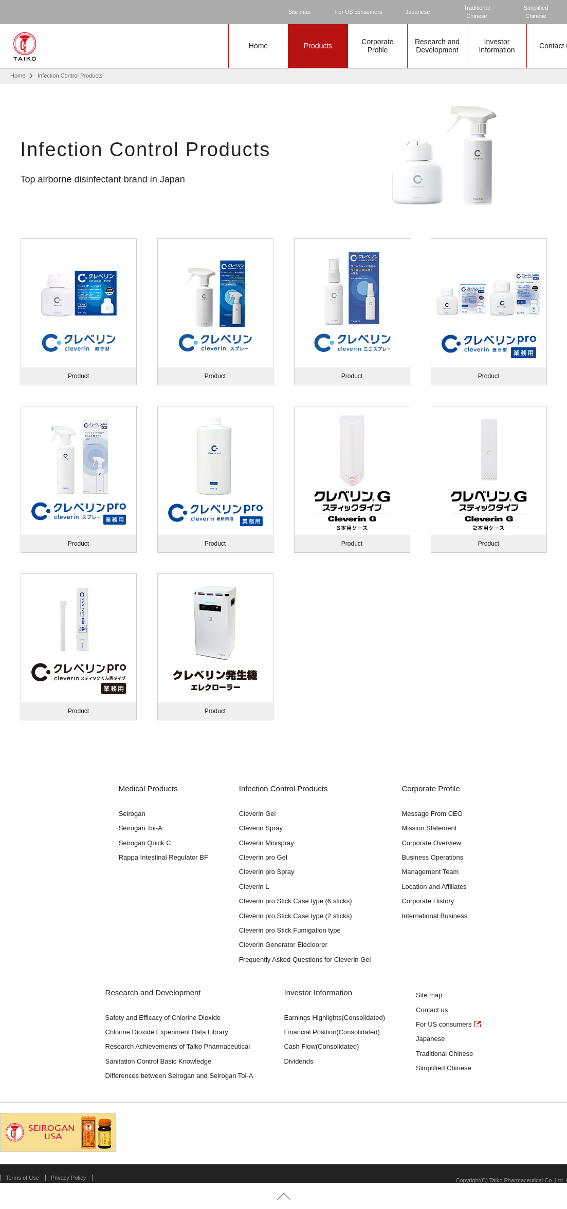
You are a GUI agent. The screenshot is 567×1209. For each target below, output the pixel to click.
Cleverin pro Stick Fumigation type (290, 930)
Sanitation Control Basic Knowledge (158, 1061)
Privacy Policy (68, 1178)
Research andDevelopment (437, 46)
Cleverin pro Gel (263, 857)
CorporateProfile (377, 46)
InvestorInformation (497, 46)
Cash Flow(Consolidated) (321, 1046)
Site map (299, 12)
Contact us (432, 1010)
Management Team (430, 872)
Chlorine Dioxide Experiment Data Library (166, 1032)
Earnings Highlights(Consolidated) (334, 1017)
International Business (434, 916)
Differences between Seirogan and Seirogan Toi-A (179, 1076)
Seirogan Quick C (145, 843)
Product (78, 376)
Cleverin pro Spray (267, 872)
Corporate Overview (431, 843)
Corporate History (427, 901)
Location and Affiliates (433, 886)
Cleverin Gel (257, 813)
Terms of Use (22, 1178)
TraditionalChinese (477, 12)
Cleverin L (254, 886)
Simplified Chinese (443, 1068)
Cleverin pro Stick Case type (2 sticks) (295, 916)
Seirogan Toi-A (140, 828)
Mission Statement (428, 828)
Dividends (298, 1061)
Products (318, 46)
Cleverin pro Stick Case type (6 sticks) (295, 901)
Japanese (418, 12)
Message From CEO (431, 813)
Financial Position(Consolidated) (331, 1032)
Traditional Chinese (444, 1053)
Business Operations (432, 857)
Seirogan (132, 813)
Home (258, 46)
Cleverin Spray (261, 828)
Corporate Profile (430, 788)
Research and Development (153, 992)
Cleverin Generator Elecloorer (283, 944)
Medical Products (148, 788)
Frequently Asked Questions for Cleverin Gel (305, 959)
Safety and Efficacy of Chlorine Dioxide (163, 1017)
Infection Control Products (283, 788)
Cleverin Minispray (266, 843)
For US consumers (358, 12)
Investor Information (318, 992)
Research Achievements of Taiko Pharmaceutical (177, 1046)
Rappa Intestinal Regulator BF (163, 857)
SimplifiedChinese (536, 12)
